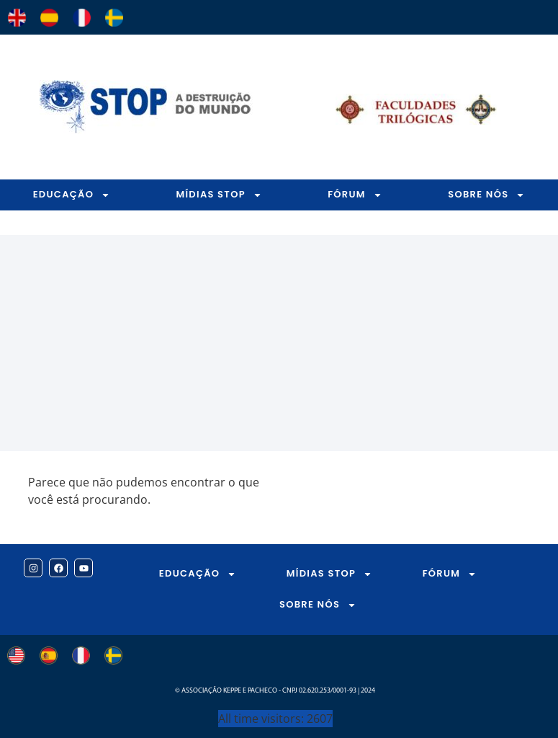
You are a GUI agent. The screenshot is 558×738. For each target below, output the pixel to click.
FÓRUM (355, 195)
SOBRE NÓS (317, 605)
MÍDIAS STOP (218, 195)
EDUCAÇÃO (72, 195)
